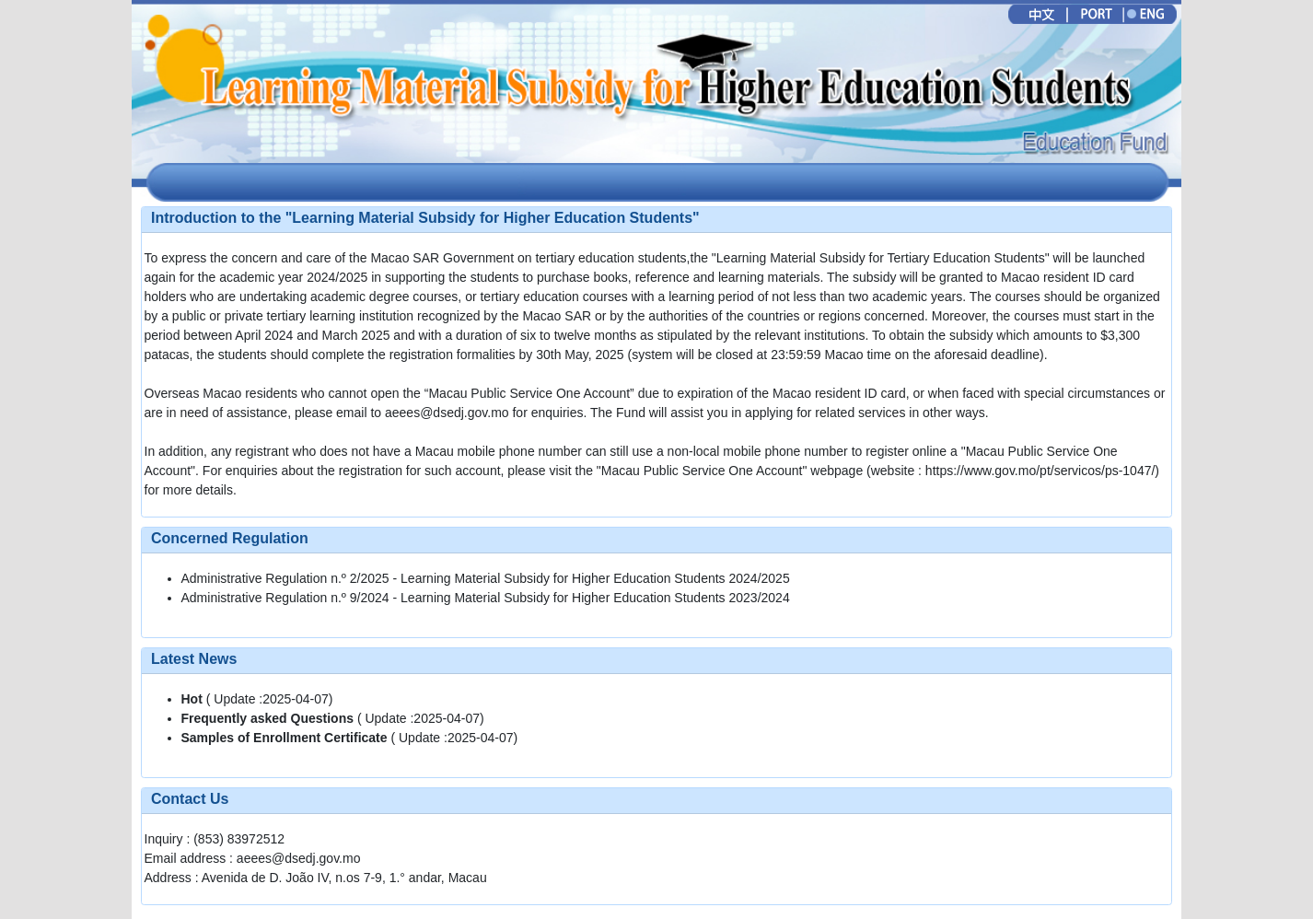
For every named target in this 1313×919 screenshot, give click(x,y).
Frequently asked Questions (269, 718)
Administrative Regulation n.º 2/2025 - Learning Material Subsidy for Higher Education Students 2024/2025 (485, 578)
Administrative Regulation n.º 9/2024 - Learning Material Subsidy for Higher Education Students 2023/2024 (485, 597)
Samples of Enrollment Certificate (286, 737)
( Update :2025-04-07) (257, 699)
